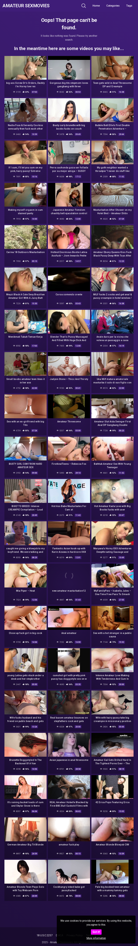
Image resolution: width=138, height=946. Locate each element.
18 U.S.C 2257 (45, 935)
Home (96, 5)
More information (96, 938)
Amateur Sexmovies (26, 6)
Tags (129, 5)
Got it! (96, 931)
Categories (113, 5)
